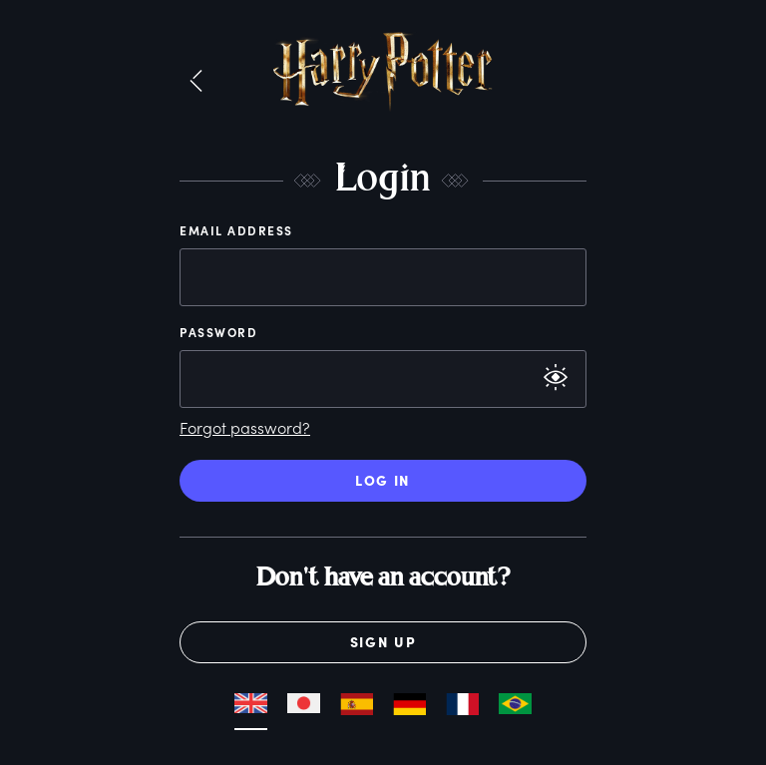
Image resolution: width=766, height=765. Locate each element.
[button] (196, 82)
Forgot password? (245, 427)
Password (218, 332)
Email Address (236, 230)
